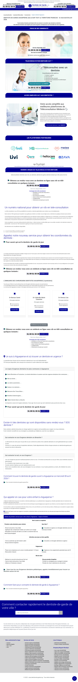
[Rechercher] (61, 613)
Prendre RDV (14, 309)
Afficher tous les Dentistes (39, 325)
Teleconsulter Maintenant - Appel (39, 83)
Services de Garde (29, 640)
